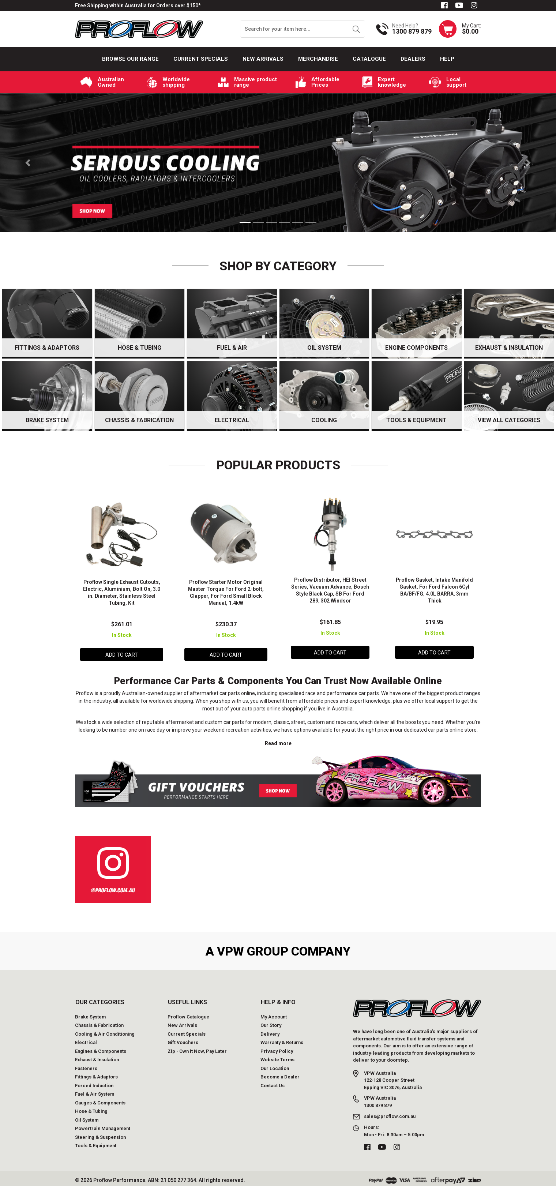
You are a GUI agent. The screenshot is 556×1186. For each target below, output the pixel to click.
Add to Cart (121, 653)
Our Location (274, 1065)
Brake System (90, 1013)
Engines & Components (100, 1048)
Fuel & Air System (94, 1091)
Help (447, 59)
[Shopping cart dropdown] (460, 29)
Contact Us (272, 1082)
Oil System (86, 1116)
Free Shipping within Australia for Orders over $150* (137, 5)
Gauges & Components (100, 1099)
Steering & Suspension (100, 1134)
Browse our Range (130, 59)
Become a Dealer (280, 1074)
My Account (273, 1013)
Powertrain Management (102, 1125)
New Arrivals (263, 59)
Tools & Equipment (95, 1142)
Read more (278, 740)
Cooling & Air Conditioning (105, 1030)
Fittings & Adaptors (96, 1074)
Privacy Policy (276, 1048)
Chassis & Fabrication (99, 1022)
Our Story (270, 1022)
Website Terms (277, 1056)
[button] (28, 162)
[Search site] (356, 28)
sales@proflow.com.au (390, 1113)
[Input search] (294, 28)
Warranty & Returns (281, 1039)
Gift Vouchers (183, 1039)
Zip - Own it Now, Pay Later (197, 1048)
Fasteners (86, 1065)
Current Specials (200, 59)
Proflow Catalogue (188, 1013)
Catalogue (369, 59)
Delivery (269, 1030)
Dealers (413, 59)
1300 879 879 (412, 31)
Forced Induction (94, 1082)
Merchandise (318, 59)
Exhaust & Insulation (97, 1056)
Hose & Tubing (91, 1108)
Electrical (86, 1039)
